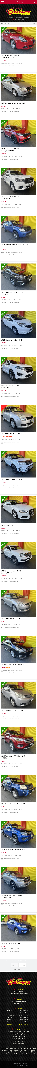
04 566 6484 (20, 19)
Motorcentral (22, 1065)
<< (13, 965)
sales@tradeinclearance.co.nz (19, 993)
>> (24, 965)
